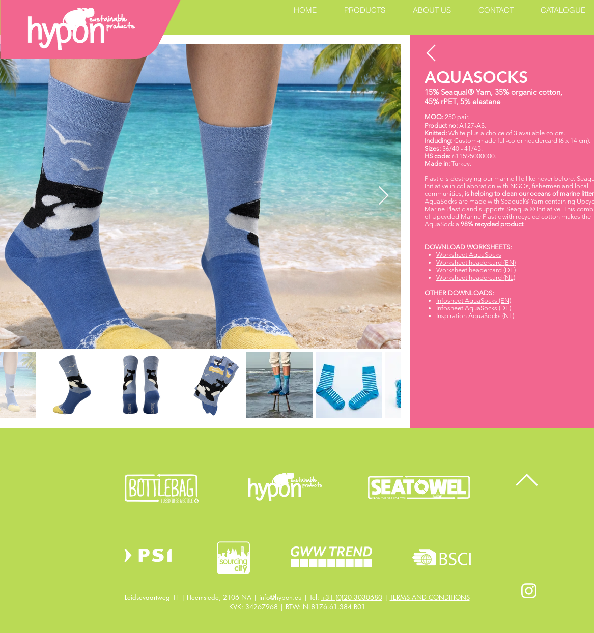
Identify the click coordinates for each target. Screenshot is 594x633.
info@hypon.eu (280, 597)
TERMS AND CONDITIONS (430, 597)
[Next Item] (383, 196)
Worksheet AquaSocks (468, 254)
